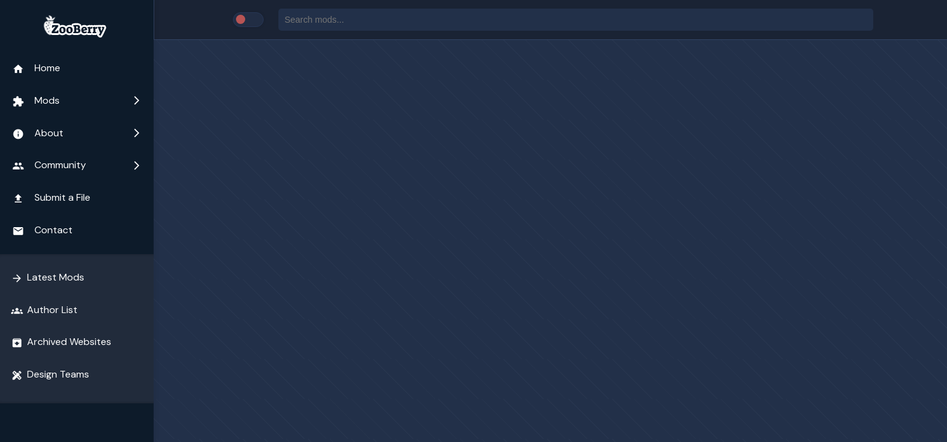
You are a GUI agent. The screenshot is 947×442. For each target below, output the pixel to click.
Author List (44, 310)
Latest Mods (47, 277)
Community (76, 165)
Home (36, 68)
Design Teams (50, 374)
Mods (76, 100)
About (76, 133)
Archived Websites (61, 342)
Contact (42, 230)
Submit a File (51, 197)
